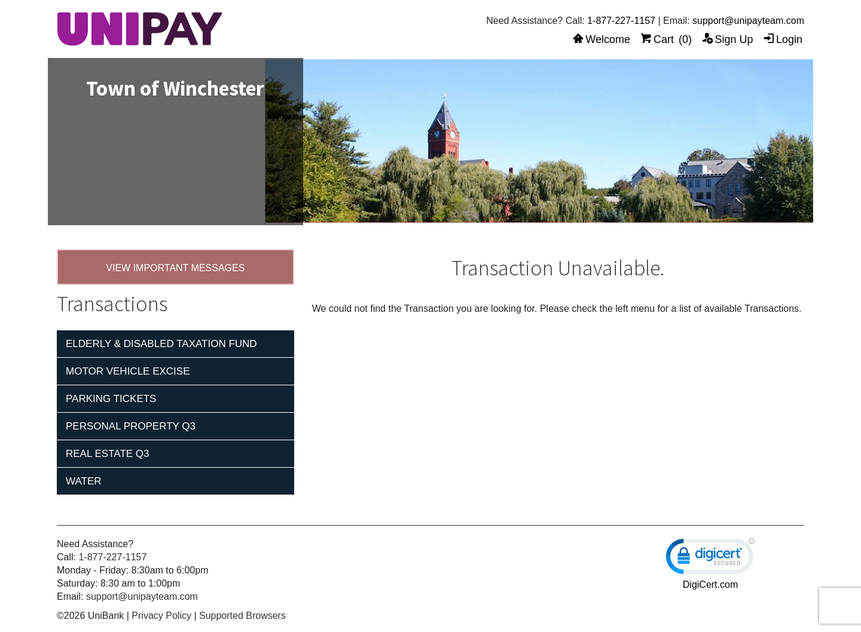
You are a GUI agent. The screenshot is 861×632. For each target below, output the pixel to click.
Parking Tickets (111, 398)
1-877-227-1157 (621, 21)
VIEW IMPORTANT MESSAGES (175, 268)
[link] (710, 559)
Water (84, 481)
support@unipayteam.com (748, 21)
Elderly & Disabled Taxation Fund (161, 343)
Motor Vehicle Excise (128, 371)
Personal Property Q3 (131, 426)
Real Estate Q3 (107, 453)
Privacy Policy (161, 615)
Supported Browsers (242, 615)
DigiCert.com (710, 584)
